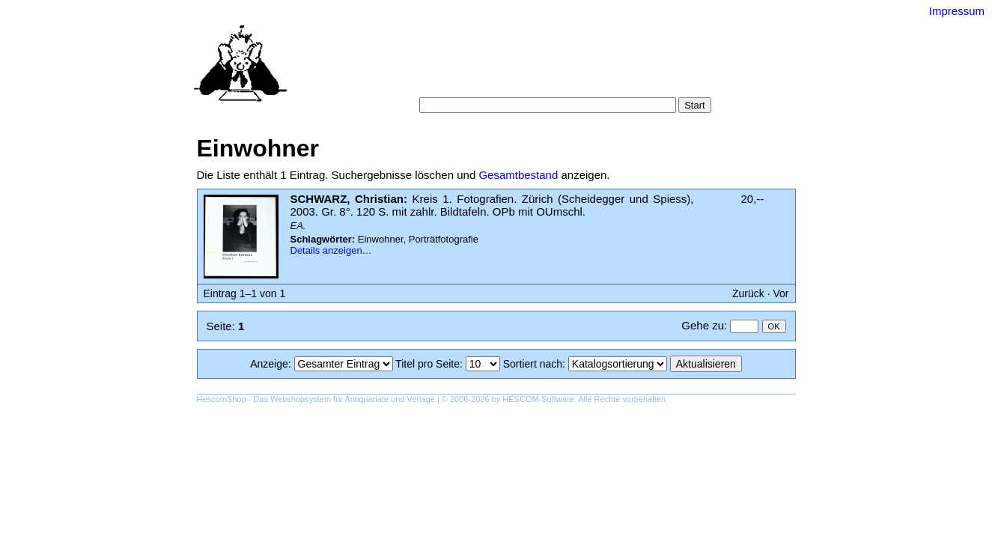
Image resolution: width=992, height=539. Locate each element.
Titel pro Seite (427, 364)
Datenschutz (564, 82)
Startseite (413, 67)
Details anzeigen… (331, 250)
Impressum (957, 10)
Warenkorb (463, 82)
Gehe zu (702, 325)
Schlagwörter (585, 67)
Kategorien (515, 67)
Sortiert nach (532, 364)
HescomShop (221, 399)
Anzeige (269, 364)
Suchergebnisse (667, 67)
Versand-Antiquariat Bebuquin (548, 33)
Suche (463, 67)
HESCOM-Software (537, 399)
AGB (512, 82)
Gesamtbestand (518, 174)
